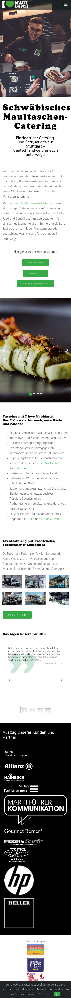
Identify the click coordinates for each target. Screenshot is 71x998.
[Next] (61, 679)
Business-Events (51, 519)
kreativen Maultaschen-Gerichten (28, 203)
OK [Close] (57, 994)
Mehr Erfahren (17, 615)
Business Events (35, 263)
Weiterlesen (45, 994)
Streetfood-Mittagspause (35, 284)
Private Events (35, 274)
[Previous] (9, 679)
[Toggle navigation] (65, 4)
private (30, 519)
